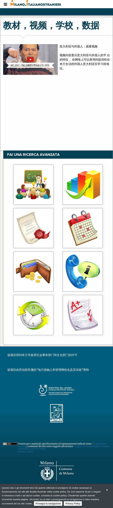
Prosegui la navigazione (48, 503)
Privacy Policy (72, 503)
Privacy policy (25, 451)
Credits (42, 448)
